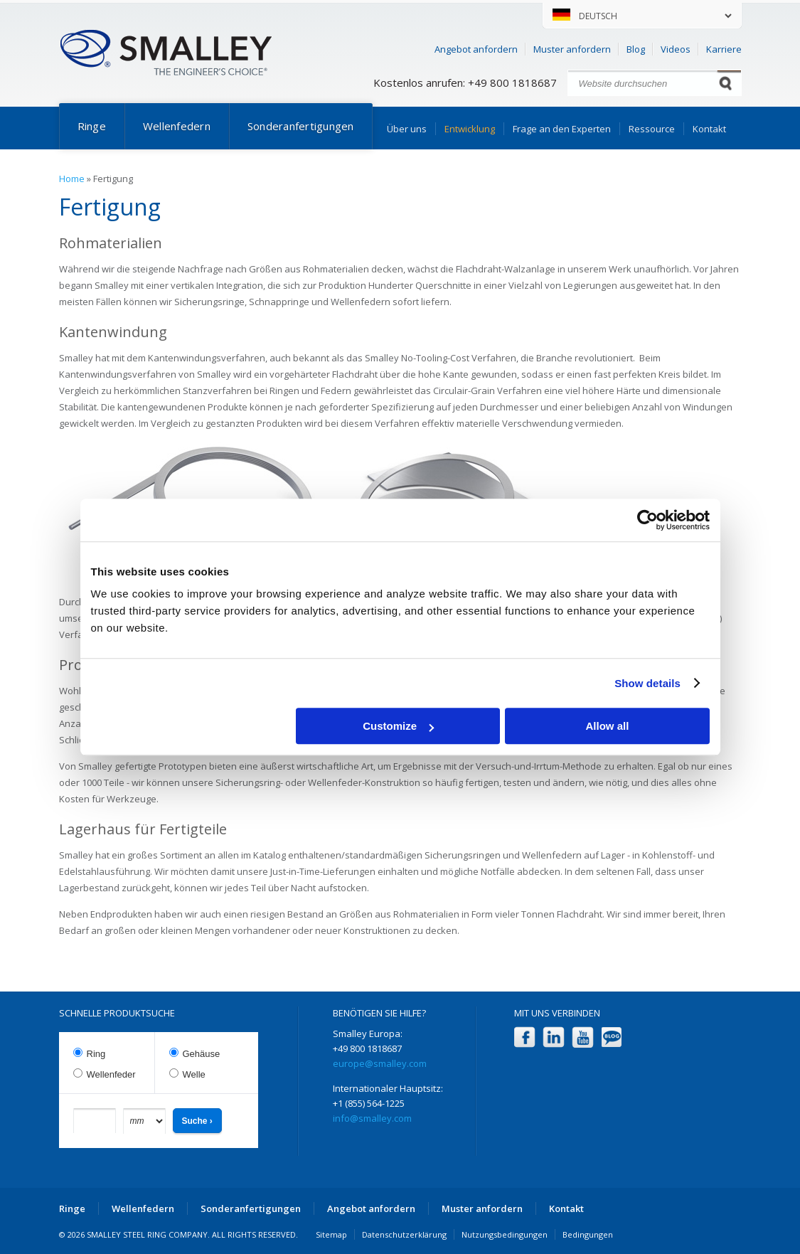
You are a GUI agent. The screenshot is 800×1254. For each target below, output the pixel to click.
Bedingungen (587, 1234)
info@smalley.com (372, 1118)
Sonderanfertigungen (300, 126)
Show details (647, 683)
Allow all (607, 726)
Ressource (652, 128)
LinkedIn (554, 1037)
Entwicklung (469, 128)
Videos (675, 49)
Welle (194, 1074)
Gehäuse (201, 1053)
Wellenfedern (176, 126)
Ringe (92, 126)
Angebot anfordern (476, 49)
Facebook (524, 1037)
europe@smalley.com (380, 1063)
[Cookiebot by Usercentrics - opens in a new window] (647, 520)
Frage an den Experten (562, 128)
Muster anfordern (572, 49)
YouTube (583, 1037)
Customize (398, 726)
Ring (96, 1053)
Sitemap (331, 1234)
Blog (635, 49)
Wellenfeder (111, 1074)
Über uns (407, 128)
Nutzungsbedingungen (505, 1234)
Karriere (724, 49)
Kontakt (709, 128)
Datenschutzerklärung (404, 1234)
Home (72, 178)
